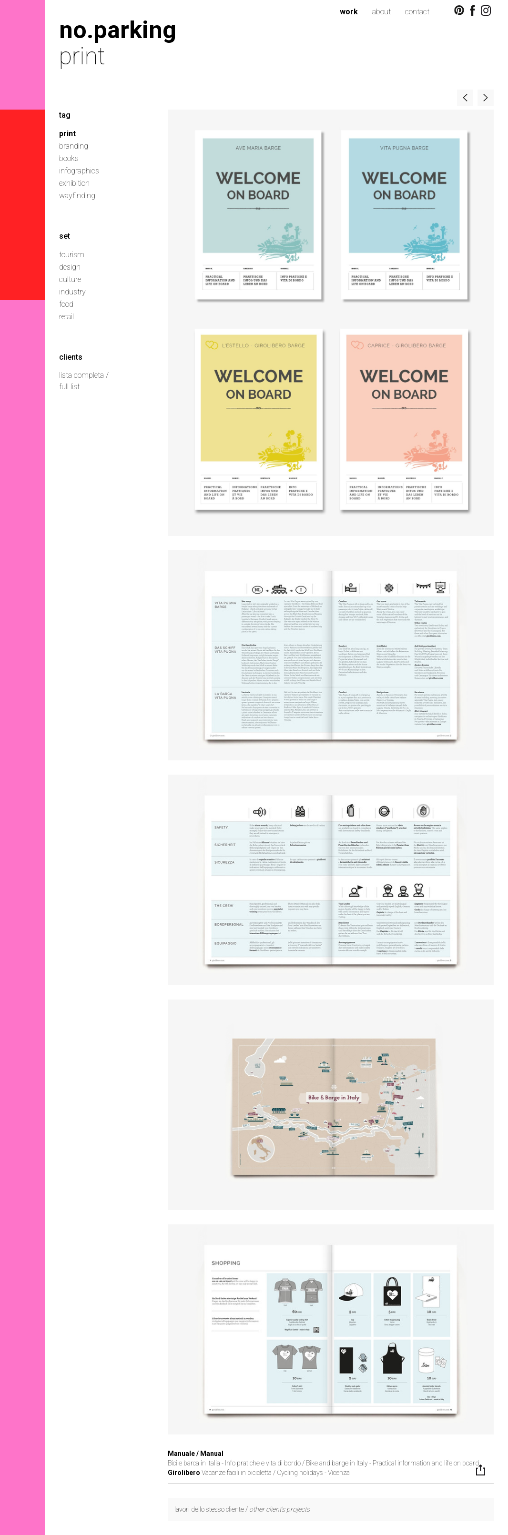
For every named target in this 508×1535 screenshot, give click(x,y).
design (70, 267)
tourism (71, 254)
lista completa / (84, 375)
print (67, 133)
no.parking (117, 29)
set (64, 236)
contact (417, 11)
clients (70, 357)
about (381, 11)
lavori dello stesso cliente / (242, 1509)
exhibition (74, 183)
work (349, 11)
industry (72, 291)
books (69, 158)
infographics (79, 170)
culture (70, 279)
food (66, 304)
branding (73, 146)
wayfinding (77, 195)
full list (69, 386)
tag (65, 115)
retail (66, 316)
